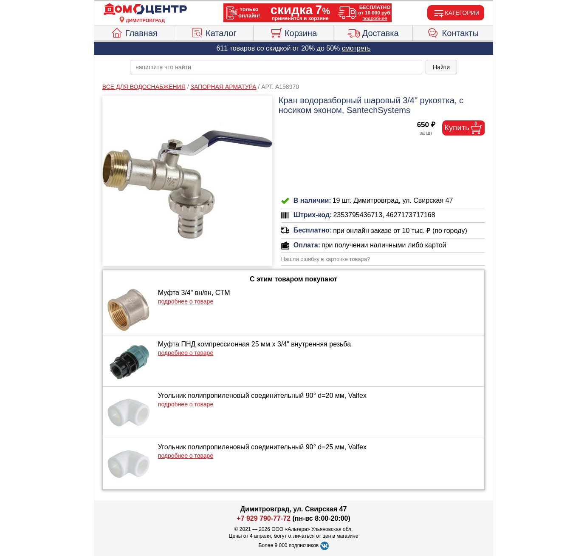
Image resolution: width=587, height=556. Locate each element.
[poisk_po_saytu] (276, 67)
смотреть (356, 48)
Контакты (453, 32)
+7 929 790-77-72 (264, 518)
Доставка (373, 32)
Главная (134, 32)
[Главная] (145, 9)
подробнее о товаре (185, 301)
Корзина (293, 32)
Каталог (214, 32)
